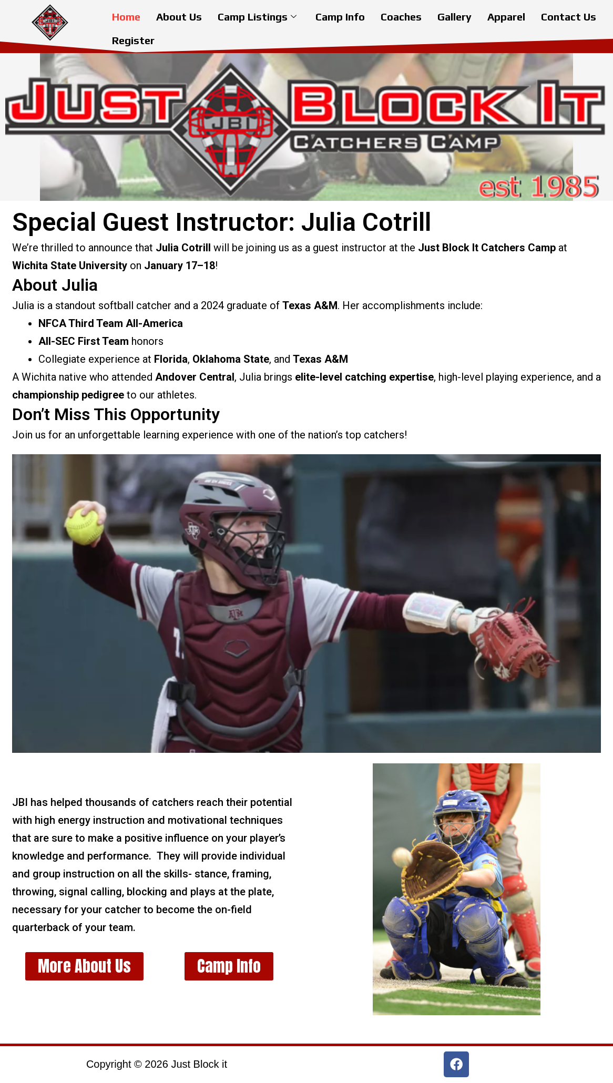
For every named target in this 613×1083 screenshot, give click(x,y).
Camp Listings (257, 15)
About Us (179, 15)
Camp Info (340, 15)
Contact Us (568, 15)
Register (133, 36)
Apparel (506, 15)
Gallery (454, 15)
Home (126, 15)
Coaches (401, 15)
